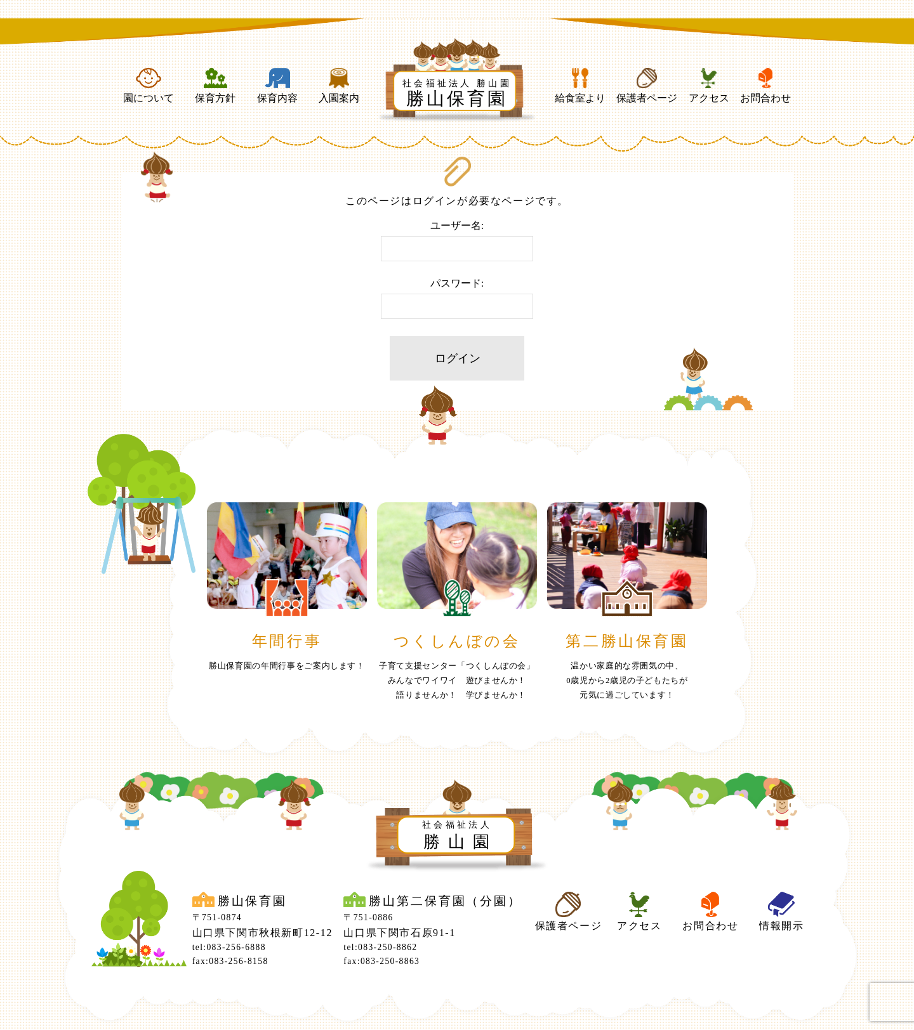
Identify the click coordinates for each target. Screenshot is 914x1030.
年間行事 (287, 641)
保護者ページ (646, 85)
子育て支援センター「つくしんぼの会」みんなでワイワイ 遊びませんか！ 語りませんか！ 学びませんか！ (457, 681)
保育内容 (277, 85)
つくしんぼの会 (457, 641)
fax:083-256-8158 (230, 961)
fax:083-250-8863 (381, 961)
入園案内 (339, 85)
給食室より (580, 85)
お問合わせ (765, 85)
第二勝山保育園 (627, 641)
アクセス (709, 85)
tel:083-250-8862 (380, 947)
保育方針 (215, 85)
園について (148, 85)
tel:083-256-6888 (229, 947)
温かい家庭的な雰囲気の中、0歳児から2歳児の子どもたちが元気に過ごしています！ (626, 681)
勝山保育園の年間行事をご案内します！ (287, 666)
